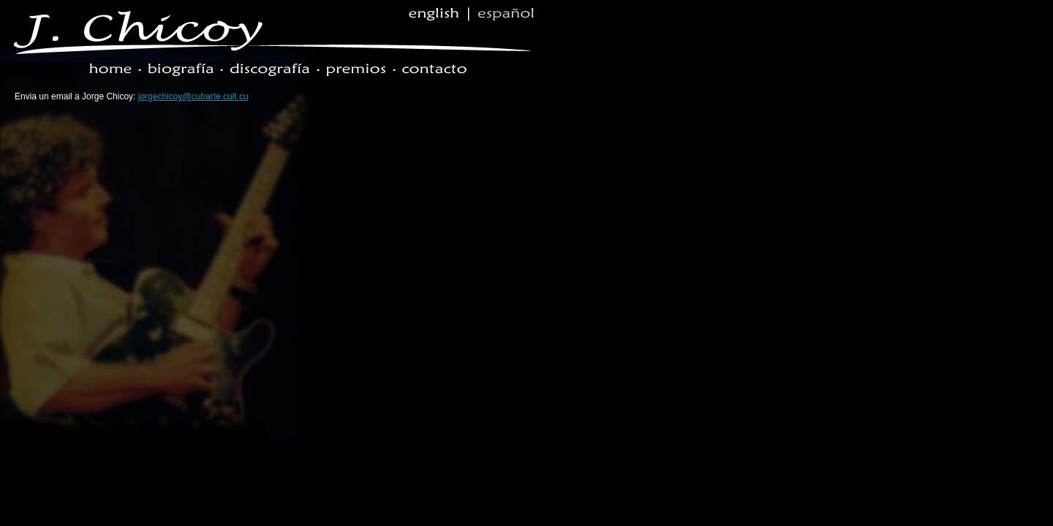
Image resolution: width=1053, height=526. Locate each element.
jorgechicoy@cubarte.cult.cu (193, 96)
